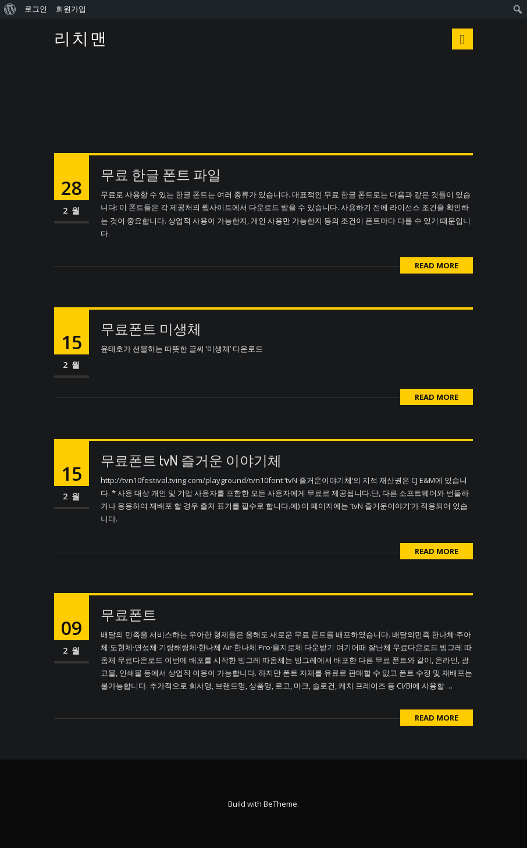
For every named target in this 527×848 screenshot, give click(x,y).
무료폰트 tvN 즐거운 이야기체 (191, 460)
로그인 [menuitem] (35, 9)
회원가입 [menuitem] (71, 9)
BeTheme (280, 804)
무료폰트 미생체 (151, 329)
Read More (436, 265)
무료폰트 (128, 614)
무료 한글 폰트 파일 (161, 174)
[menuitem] (10, 9)
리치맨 (81, 38)
